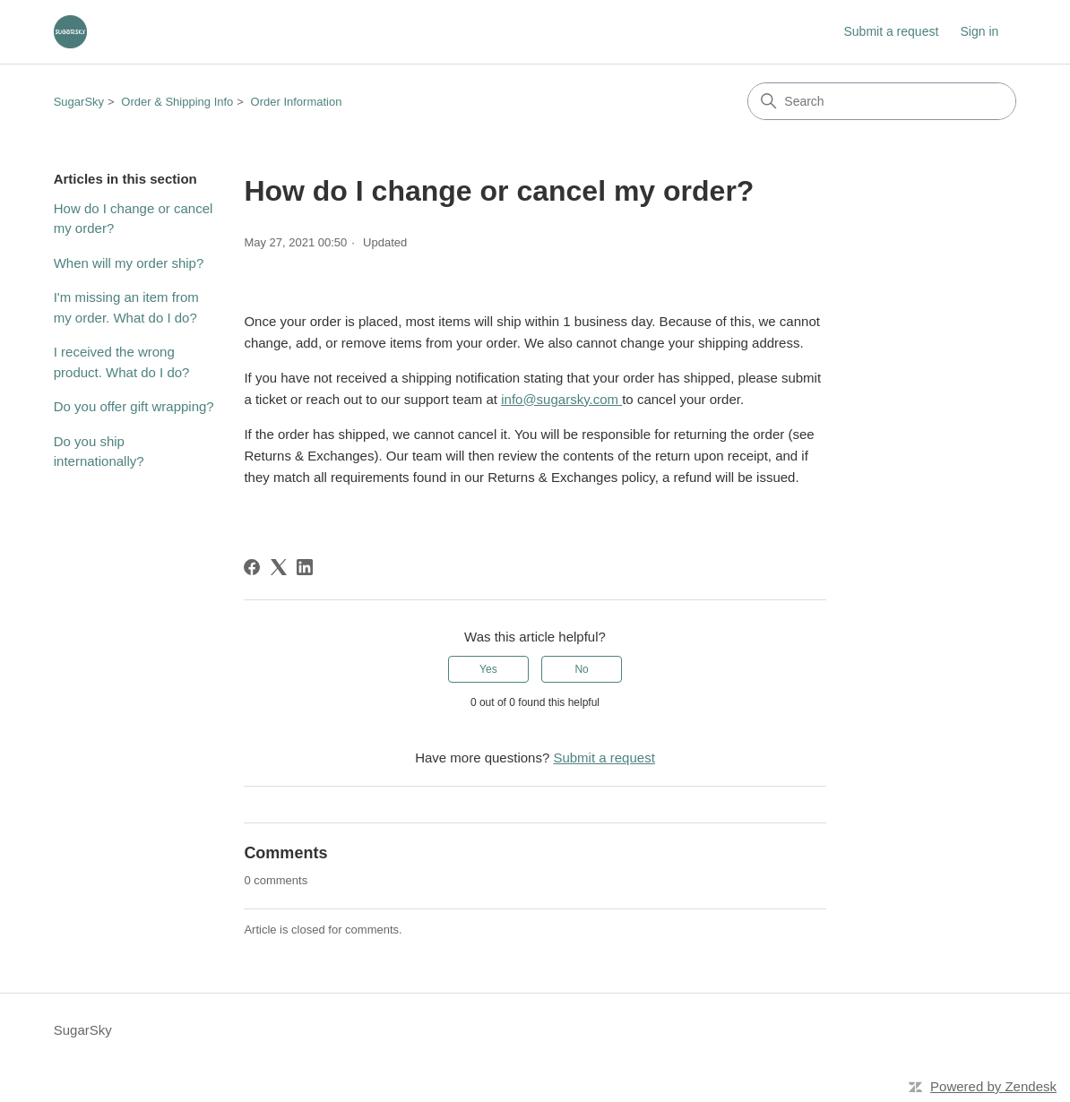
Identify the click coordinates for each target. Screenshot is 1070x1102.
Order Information (296, 101)
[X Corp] (279, 567)
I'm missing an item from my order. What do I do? (126, 307)
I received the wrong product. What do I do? (122, 362)
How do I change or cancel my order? (133, 219)
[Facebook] (252, 567)
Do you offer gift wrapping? (134, 406)
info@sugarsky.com (561, 399)
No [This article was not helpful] (581, 669)
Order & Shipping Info (177, 101)
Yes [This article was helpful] (488, 669)
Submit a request (890, 31)
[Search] (881, 101)
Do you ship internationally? (99, 451)
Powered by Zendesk (993, 1086)
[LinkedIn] (305, 567)
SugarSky (79, 101)
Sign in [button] (979, 31)
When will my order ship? (129, 263)
